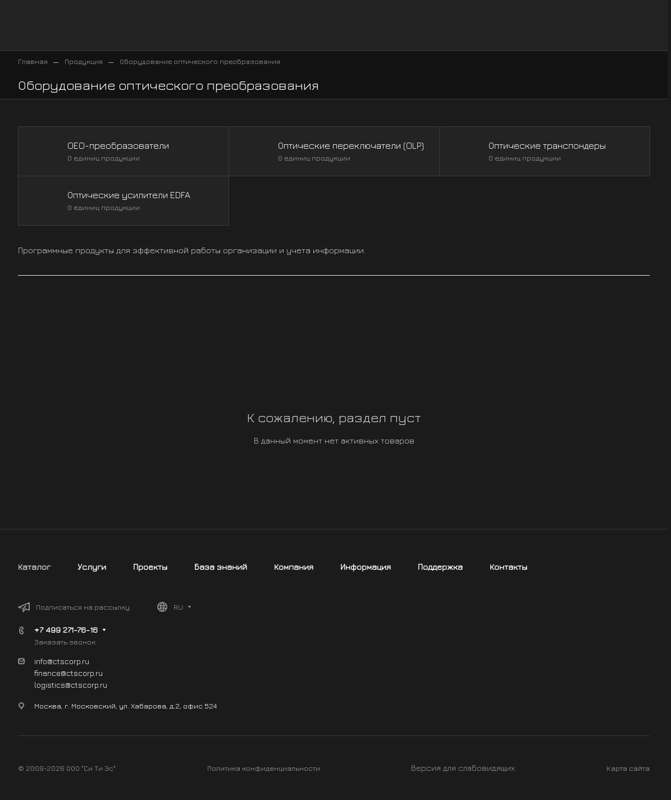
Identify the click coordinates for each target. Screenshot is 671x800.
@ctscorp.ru (86, 684)
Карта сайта (628, 768)
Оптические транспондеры (547, 145)
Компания (293, 567)
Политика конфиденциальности (263, 768)
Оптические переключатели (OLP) (351, 145)
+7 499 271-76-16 (66, 629)
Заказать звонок (64, 641)
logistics (49, 684)
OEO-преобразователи (118, 145)
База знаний (220, 567)
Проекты (150, 567)
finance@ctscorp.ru (68, 673)
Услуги (91, 567)
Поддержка (440, 567)
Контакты (508, 567)
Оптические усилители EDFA (128, 195)
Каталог (34, 567)
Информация (365, 567)
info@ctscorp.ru (61, 661)
